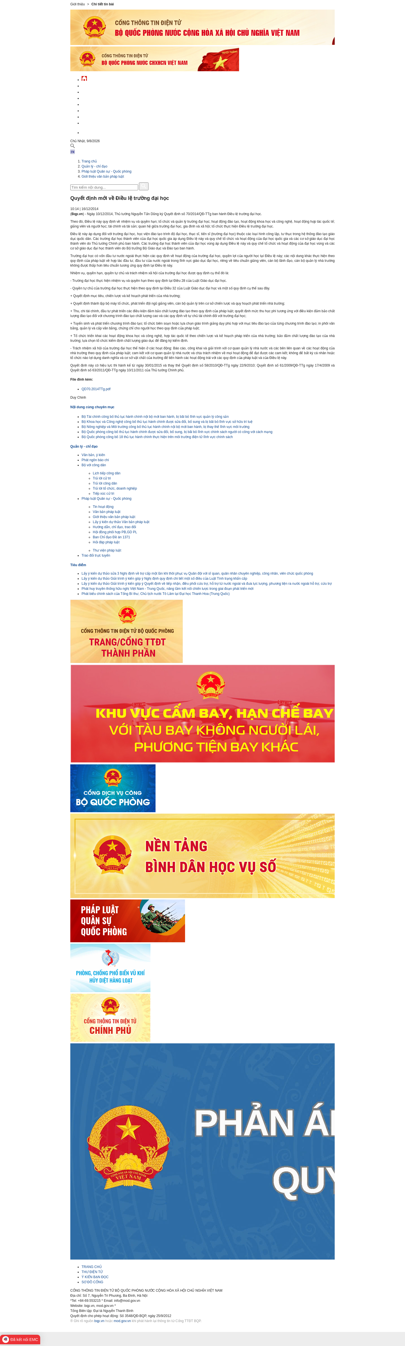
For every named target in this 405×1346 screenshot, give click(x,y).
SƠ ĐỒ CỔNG (92, 1282)
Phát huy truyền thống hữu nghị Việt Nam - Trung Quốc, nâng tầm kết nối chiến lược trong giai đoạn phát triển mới (167, 589)
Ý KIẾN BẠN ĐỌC (95, 1277)
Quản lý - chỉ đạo (96, 104)
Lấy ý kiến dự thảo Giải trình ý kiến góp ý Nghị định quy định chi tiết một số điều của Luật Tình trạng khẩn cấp (164, 579)
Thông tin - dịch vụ (98, 122)
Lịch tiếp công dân (106, 473)
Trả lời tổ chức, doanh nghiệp (115, 488)
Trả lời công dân (105, 483)
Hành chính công (97, 110)
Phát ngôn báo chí (95, 460)
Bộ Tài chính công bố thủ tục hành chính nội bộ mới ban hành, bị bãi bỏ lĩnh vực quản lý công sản (155, 417)
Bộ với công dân (94, 465)
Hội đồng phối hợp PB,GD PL (115, 532)
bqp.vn (99, 1321)
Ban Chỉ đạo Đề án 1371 (111, 537)
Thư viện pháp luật (107, 550)
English (88, 132)
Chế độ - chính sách (99, 116)
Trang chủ (89, 161)
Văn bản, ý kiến (93, 455)
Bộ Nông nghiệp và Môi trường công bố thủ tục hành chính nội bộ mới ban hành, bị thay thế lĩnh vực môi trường (165, 427)
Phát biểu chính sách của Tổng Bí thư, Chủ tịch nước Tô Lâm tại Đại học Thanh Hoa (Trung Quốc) (156, 594)
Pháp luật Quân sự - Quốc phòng (106, 171)
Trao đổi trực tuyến (96, 555)
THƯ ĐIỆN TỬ (92, 1272)
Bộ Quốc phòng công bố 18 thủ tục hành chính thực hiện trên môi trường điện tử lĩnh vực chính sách (157, 437)
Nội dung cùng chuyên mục (92, 407)
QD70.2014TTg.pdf (96, 389)
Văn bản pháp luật (106, 512)
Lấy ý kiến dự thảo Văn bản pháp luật (121, 522)
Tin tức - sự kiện (96, 85)
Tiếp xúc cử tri (103, 493)
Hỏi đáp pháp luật (106, 542)
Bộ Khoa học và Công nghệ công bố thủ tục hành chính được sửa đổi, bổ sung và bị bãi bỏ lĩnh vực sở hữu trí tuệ (167, 422)
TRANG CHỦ (92, 1267)
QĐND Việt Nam (94, 91)
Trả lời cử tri (102, 478)
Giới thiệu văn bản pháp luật (103, 176)
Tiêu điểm (78, 565)
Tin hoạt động (103, 507)
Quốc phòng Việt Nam (100, 98)
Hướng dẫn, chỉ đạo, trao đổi (114, 527)
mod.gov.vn (122, 1321)
